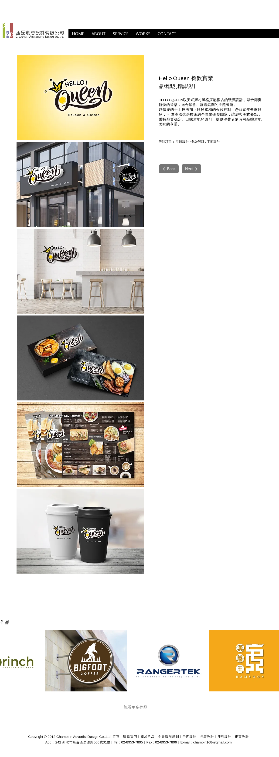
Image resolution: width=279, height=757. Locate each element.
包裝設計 (197, 142)
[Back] (169, 168)
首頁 (115, 737)
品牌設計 (182, 142)
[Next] (191, 168)
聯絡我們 (130, 737)
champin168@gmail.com (212, 742)
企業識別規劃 (168, 737)
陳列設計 (224, 737)
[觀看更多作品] (135, 707)
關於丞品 (147, 737)
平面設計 (213, 142)
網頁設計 (242, 737)
